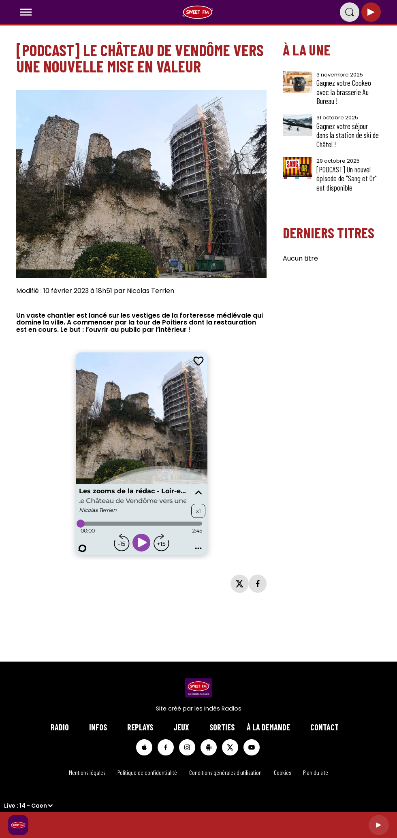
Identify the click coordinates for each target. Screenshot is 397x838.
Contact (324, 727)
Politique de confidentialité (147, 772)
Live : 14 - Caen (25, 806)
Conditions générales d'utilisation (225, 772)
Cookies (282, 772)
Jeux (181, 727)
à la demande (268, 727)
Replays (140, 727)
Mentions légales (87, 772)
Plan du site (315, 772)
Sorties (222, 727)
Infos (98, 727)
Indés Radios (222, 708)
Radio (60, 727)
